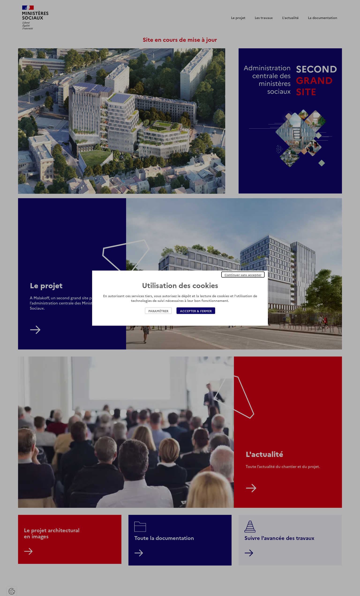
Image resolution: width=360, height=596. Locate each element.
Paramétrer (158, 310)
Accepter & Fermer (196, 310)
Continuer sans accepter (243, 274)
